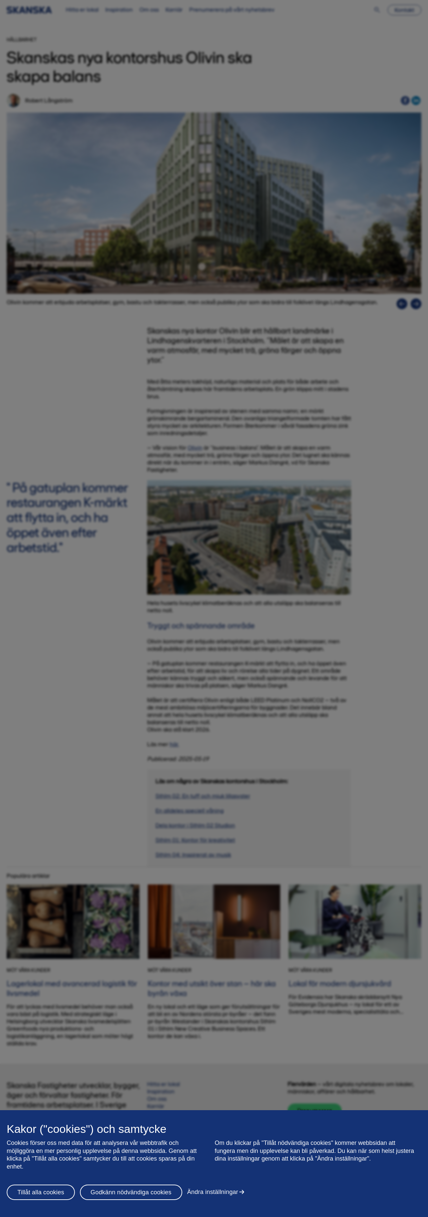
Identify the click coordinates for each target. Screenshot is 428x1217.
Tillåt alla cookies (40, 1192)
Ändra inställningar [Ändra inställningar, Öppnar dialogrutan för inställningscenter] (212, 1192)
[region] (214, 1163)
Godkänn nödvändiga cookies (131, 1192)
